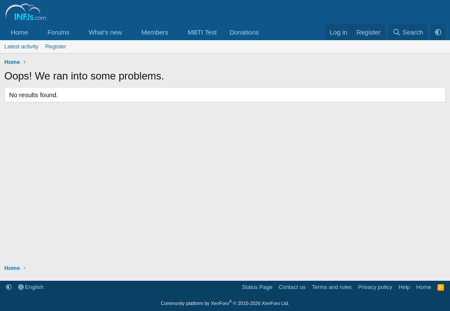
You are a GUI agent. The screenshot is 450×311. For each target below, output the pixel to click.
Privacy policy (375, 287)
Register (55, 46)
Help (404, 287)
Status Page (257, 287)
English (31, 287)
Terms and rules (332, 287)
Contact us (292, 287)
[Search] (408, 32)
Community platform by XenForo (225, 303)
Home (19, 32)
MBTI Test (202, 32)
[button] (35, 32)
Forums (58, 32)
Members (155, 32)
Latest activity (21, 46)
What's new (105, 32)
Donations (244, 32)
